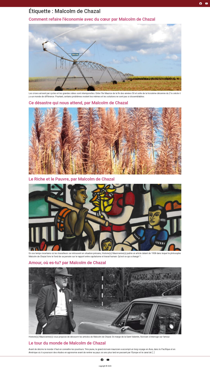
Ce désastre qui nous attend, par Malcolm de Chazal (78, 102)
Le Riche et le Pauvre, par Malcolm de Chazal (72, 179)
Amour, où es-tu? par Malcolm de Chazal (67, 262)
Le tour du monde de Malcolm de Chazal (67, 343)
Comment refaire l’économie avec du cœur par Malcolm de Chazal (92, 19)
